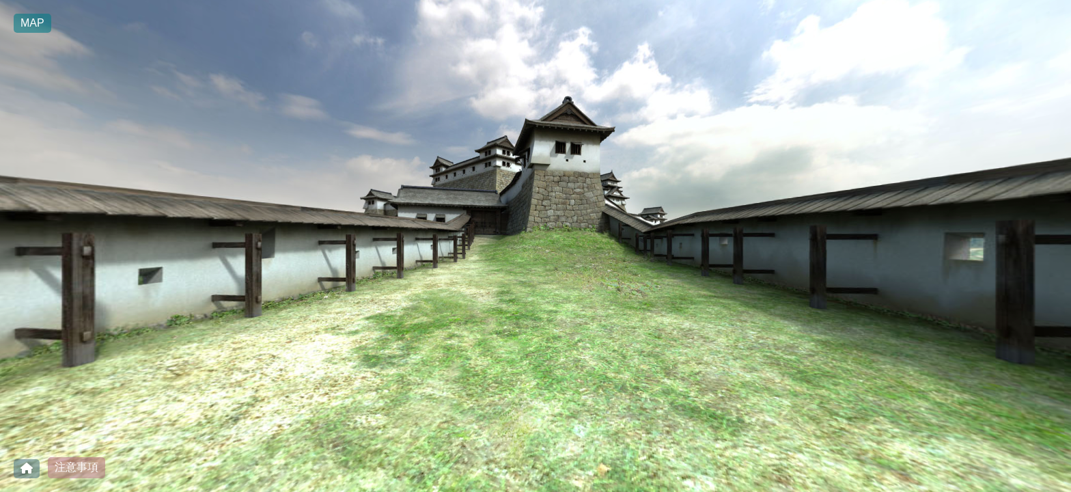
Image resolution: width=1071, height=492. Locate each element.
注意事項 (76, 467)
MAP (32, 23)
